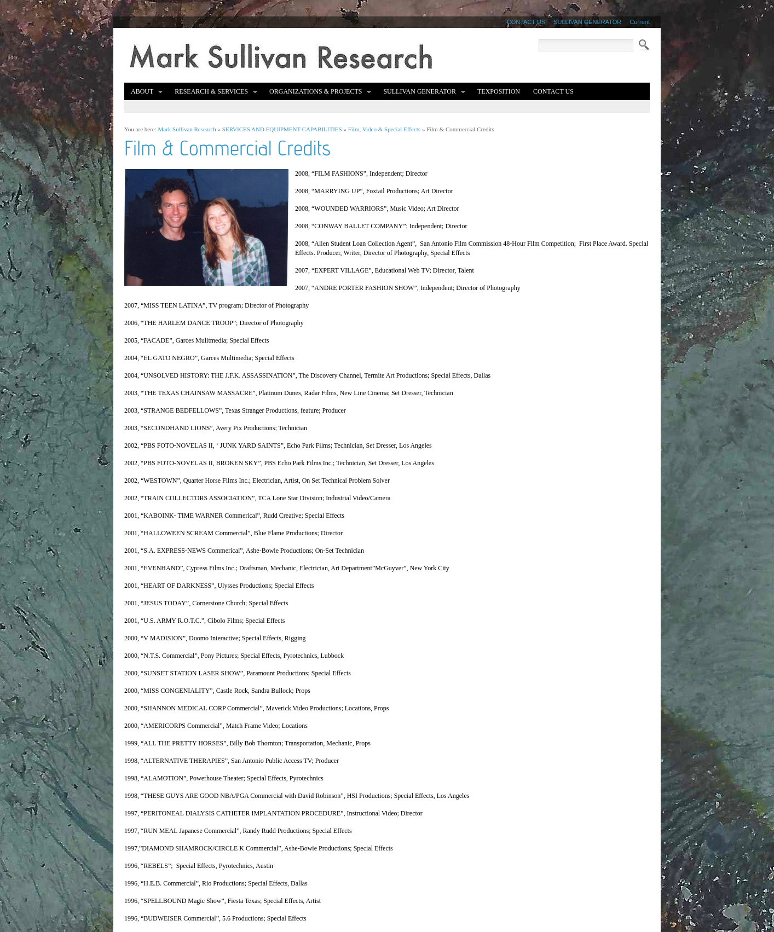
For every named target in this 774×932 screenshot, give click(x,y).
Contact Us (553, 91)
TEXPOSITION (498, 91)
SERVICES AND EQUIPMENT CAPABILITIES (282, 129)
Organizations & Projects (317, 92)
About (143, 92)
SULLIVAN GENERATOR (587, 22)
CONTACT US (526, 22)
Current (639, 22)
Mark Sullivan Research (187, 129)
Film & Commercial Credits (460, 129)
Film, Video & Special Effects (384, 129)
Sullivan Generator (421, 92)
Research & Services (213, 92)
